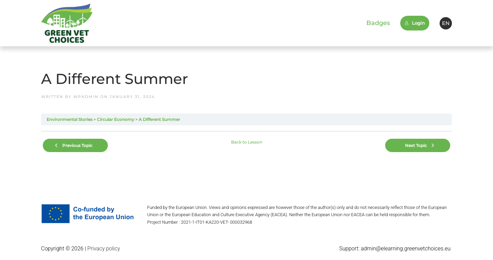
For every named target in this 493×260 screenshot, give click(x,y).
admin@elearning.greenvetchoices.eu (406, 248)
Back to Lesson (246, 142)
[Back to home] (66, 23)
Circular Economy (115, 119)
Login (415, 23)
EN (446, 23)
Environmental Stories (69, 119)
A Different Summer (159, 119)
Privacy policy (103, 248)
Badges (378, 23)
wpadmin (86, 96)
